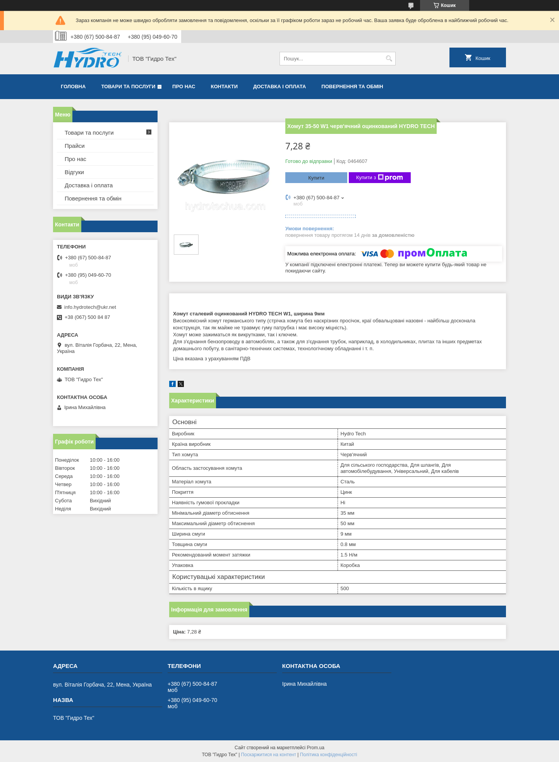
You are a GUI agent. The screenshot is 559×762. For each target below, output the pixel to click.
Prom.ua (315, 747)
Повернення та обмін (352, 86)
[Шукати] (389, 58)
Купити (316, 178)
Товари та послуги (128, 86)
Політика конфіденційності (328, 754)
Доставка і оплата (279, 86)
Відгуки (74, 172)
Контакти (224, 86)
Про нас (183, 86)
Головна (73, 86)
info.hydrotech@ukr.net (90, 307)
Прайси (75, 145)
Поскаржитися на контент (268, 754)
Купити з (379, 177)
